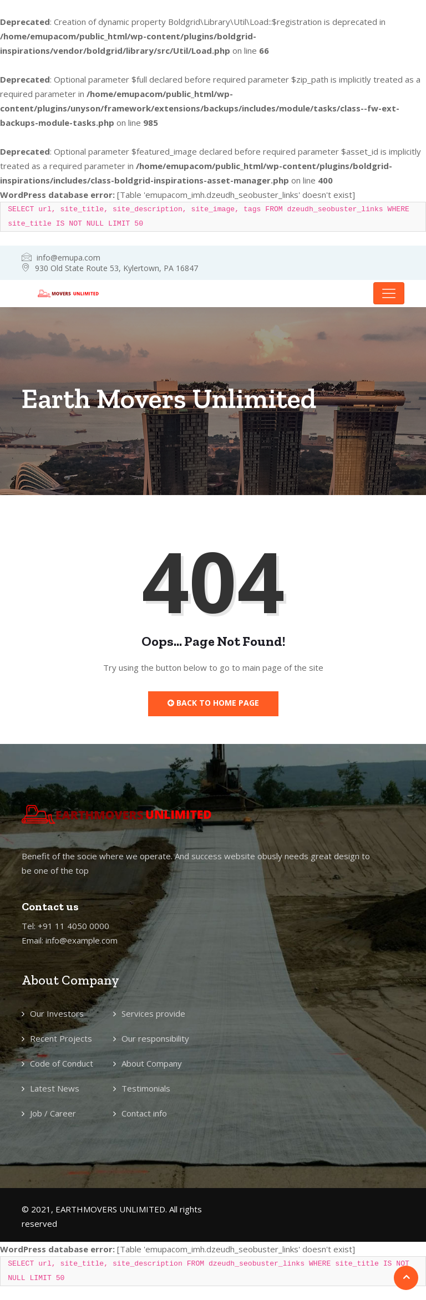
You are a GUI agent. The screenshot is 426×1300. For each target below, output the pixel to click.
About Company (151, 1063)
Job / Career (53, 1113)
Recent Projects (61, 1038)
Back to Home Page (213, 702)
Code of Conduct (61, 1063)
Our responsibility (155, 1038)
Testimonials (145, 1088)
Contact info (144, 1113)
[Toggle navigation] (388, 293)
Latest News (54, 1088)
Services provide (153, 1013)
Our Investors (57, 1013)
